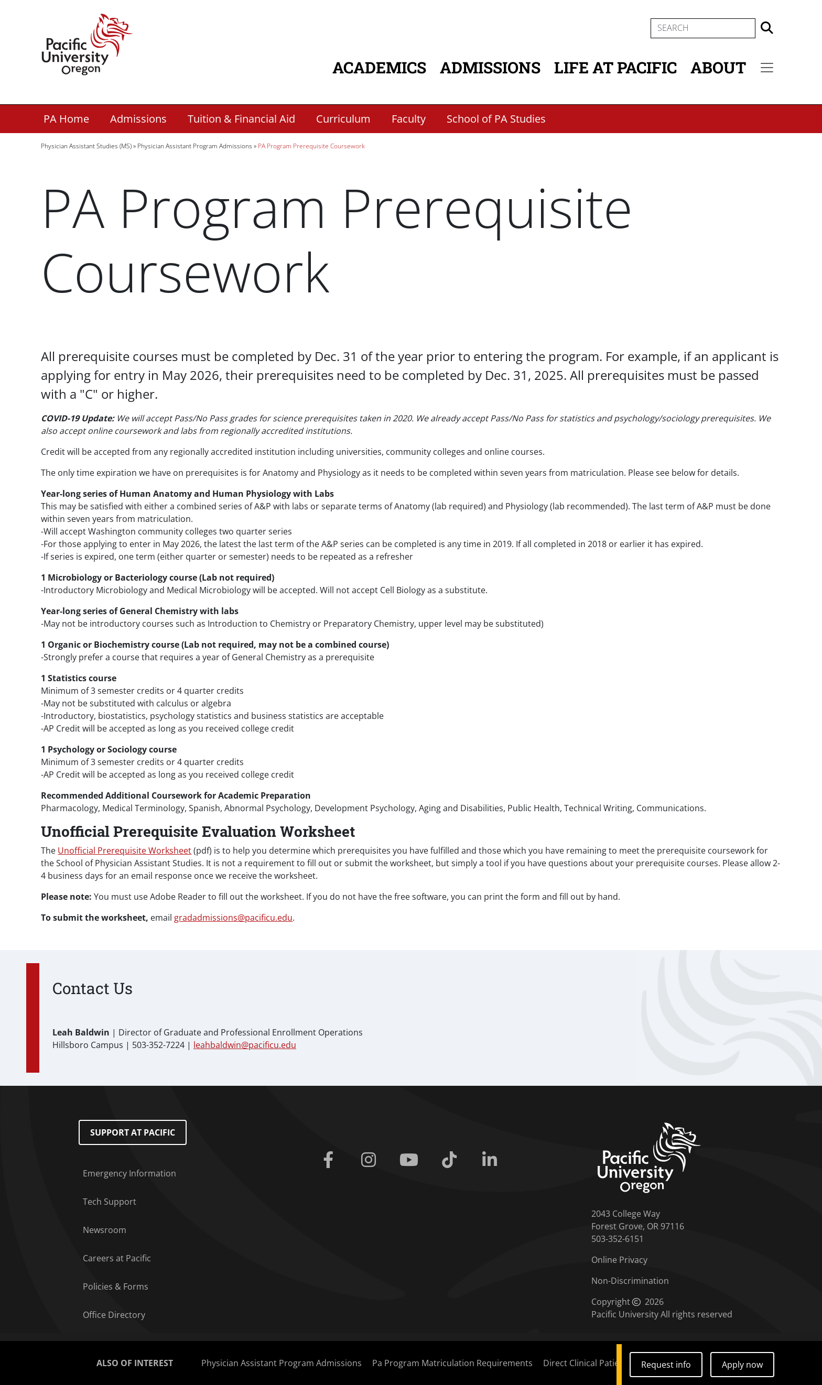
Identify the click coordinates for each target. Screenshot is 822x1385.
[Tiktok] (451, 1160)
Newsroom (104, 1230)
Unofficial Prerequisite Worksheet (124, 850)
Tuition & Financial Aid (241, 119)
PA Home (66, 119)
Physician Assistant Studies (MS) (86, 145)
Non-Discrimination (630, 1280)
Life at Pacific (615, 67)
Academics (379, 67)
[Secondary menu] (767, 68)
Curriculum (343, 119)
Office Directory (114, 1315)
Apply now (742, 1364)
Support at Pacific (132, 1132)
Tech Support (109, 1201)
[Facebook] (330, 1160)
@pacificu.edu (233, 917)
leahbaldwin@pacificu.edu (244, 1045)
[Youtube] (411, 1160)
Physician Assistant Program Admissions (194, 145)
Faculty (409, 119)
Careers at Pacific (117, 1258)
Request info (666, 1364)
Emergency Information (129, 1173)
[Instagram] (371, 1160)
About (718, 67)
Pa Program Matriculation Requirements (452, 1363)
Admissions (490, 67)
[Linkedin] (491, 1160)
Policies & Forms (115, 1286)
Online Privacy (619, 1260)
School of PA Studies (496, 119)
